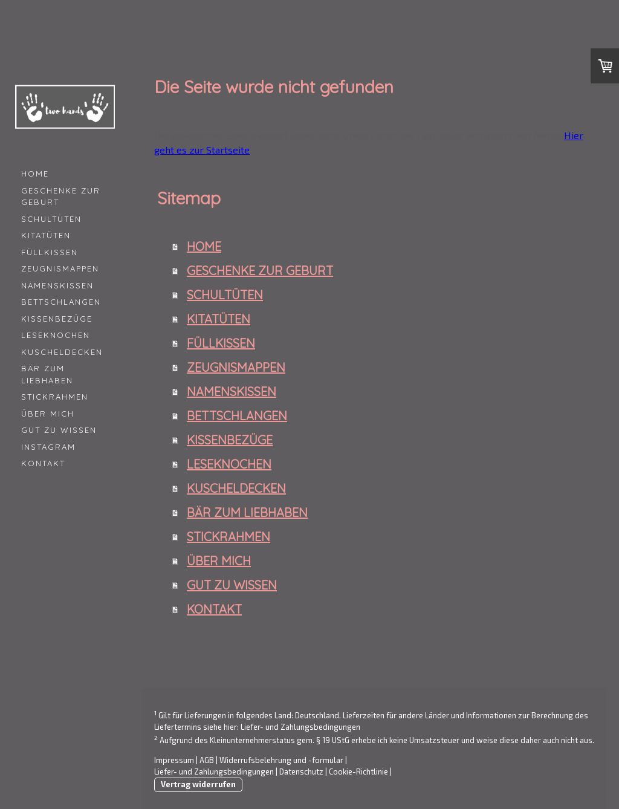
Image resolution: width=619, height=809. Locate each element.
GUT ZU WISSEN (59, 430)
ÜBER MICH (47, 413)
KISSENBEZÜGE (56, 318)
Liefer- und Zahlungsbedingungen (300, 727)
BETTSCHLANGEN (61, 302)
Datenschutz (301, 771)
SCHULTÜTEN (51, 219)
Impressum (174, 760)
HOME (35, 173)
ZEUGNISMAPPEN (60, 268)
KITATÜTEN (46, 235)
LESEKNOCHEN (55, 335)
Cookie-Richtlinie (358, 771)
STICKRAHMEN (54, 396)
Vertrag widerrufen (198, 784)
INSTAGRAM (48, 447)
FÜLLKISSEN (49, 252)
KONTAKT (43, 463)
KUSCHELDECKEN (62, 352)
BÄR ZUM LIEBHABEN (47, 374)
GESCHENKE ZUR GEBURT (60, 196)
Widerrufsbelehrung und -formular (281, 760)
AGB (206, 760)
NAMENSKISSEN (57, 285)
